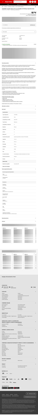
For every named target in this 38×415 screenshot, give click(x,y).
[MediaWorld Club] (20, 334)
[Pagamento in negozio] (11, 383)
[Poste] (11, 374)
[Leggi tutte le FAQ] (6, 288)
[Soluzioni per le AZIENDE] (5, 324)
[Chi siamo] (3, 332)
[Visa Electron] (18, 380)
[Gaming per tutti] (20, 354)
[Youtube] (35, 287)
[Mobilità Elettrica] (20, 297)
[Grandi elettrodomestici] (5, 296)
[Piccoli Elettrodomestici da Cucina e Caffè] (23, 296)
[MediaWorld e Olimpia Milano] (6, 336)
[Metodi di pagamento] (5, 305)
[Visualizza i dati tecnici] (4, 41)
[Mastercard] (22, 380)
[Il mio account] (30, 2)
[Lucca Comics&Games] (5, 348)
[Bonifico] (7, 383)
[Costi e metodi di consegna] (21, 305)
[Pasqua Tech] (3, 345)
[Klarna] (14, 383)
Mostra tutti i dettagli (5, 167)
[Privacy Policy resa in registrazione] (22, 366)
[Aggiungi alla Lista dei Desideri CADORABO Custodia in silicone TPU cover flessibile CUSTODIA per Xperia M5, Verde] (35, 6)
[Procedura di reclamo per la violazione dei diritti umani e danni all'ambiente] (10, 339)
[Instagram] (33, 287)
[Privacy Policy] (3, 366)
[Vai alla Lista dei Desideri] (33, 2)
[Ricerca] (15, 2)
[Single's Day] (19, 347)
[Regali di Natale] (4, 347)
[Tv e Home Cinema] (20, 295)
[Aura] (30, 380)
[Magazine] (3, 310)
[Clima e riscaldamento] (5, 297)
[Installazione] (3, 325)
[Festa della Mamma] (20, 350)
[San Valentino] (19, 348)
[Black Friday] (19, 345)
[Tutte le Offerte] (20, 298)
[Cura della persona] (4, 298)
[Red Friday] (3, 352)
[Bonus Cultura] (4, 354)
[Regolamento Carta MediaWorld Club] (6, 396)
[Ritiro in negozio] (4, 306)
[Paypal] (11, 380)
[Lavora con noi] (20, 332)
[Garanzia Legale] (4, 361)
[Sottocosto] (19, 351)
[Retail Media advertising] (5, 337)
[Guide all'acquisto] (20, 310)
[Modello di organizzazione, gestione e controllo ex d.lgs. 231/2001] (10, 335)
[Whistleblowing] (20, 333)
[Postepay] (14, 380)
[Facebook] (32, 287)
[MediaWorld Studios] (20, 336)
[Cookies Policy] (4, 367)
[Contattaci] (3, 307)
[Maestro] (26, 380)
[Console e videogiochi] (5, 295)
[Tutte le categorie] (3, 1)
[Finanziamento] (20, 324)
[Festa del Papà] (4, 351)
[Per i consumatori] (4, 315)
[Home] (2, 6)
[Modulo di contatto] (13, 288)
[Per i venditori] (19, 315)
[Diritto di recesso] (20, 361)
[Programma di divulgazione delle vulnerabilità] (24, 337)
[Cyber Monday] (4, 346)
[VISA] (3, 380)
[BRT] (3, 374)
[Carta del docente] (20, 353)
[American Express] (7, 380)
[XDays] (18, 352)
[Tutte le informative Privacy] (21, 367)
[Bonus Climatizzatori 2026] (21, 346)
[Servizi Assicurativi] (20, 325)
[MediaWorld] (8, 1)
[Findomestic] (3, 383)
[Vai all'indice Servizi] (4, 327)
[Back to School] (4, 353)
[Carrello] (35, 2)
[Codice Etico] (3, 333)
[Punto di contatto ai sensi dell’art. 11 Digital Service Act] (9, 316)
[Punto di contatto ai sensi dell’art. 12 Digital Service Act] (25, 316)
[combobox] (21, 2)
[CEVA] (7, 374)
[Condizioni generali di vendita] (22, 307)
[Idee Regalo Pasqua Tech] (5, 350)
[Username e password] (21, 306)
